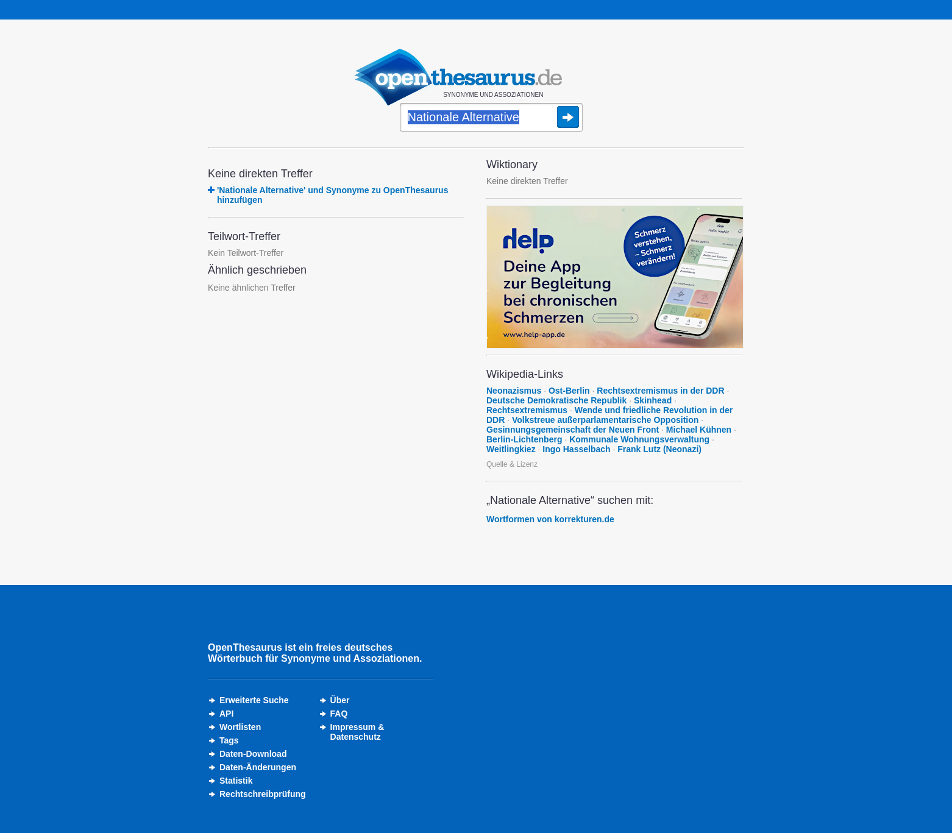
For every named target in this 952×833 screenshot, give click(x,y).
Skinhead (653, 400)
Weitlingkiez (511, 449)
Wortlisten (240, 727)
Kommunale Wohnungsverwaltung (639, 439)
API (226, 713)
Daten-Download (252, 754)
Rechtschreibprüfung (262, 794)
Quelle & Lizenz (512, 464)
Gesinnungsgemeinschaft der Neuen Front (572, 429)
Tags (229, 740)
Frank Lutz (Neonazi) (659, 449)
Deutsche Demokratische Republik (556, 400)
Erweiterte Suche (254, 700)
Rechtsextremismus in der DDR (660, 390)
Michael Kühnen (698, 429)
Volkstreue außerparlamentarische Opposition (605, 420)
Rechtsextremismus (526, 410)
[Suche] (491, 118)
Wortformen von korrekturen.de (550, 519)
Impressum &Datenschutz (357, 732)
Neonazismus (513, 390)
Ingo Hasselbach (576, 449)
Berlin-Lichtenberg (524, 439)
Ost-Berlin (569, 390)
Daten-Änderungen (257, 767)
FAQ (339, 713)
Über (340, 700)
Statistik (235, 780)
